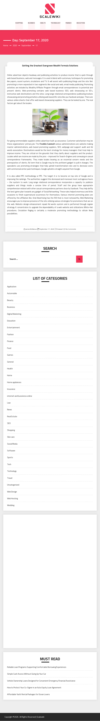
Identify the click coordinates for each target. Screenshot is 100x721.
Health (42, 23)
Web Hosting (12, 498)
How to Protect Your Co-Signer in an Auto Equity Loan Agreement (34, 687)
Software (11, 450)
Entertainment (13, 327)
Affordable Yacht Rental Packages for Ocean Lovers (28, 694)
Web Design (12, 491)
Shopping (19, 23)
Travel (9, 477)
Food (9, 348)
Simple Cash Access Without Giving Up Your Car (26, 673)
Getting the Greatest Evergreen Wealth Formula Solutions (50, 65)
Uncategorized (13, 484)
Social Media (12, 443)
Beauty (10, 300)
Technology (55, 23)
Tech (9, 464)
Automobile (12, 293)
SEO (9, 423)
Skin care (11, 436)
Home (9, 375)
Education (80, 23)
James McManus (31, 229)
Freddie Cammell (47, 143)
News (9, 409)
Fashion (10, 334)
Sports (10, 457)
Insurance (11, 389)
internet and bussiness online (19, 395)
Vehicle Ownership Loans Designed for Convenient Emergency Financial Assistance (41, 680)
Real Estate (12, 416)
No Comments (71, 229)
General (59, 229)
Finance (68, 23)
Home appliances (14, 382)
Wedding (10, 505)
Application (11, 286)
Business (31, 23)
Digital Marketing (14, 313)
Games (10, 354)
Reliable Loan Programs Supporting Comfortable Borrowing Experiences (36, 667)
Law (9, 402)
